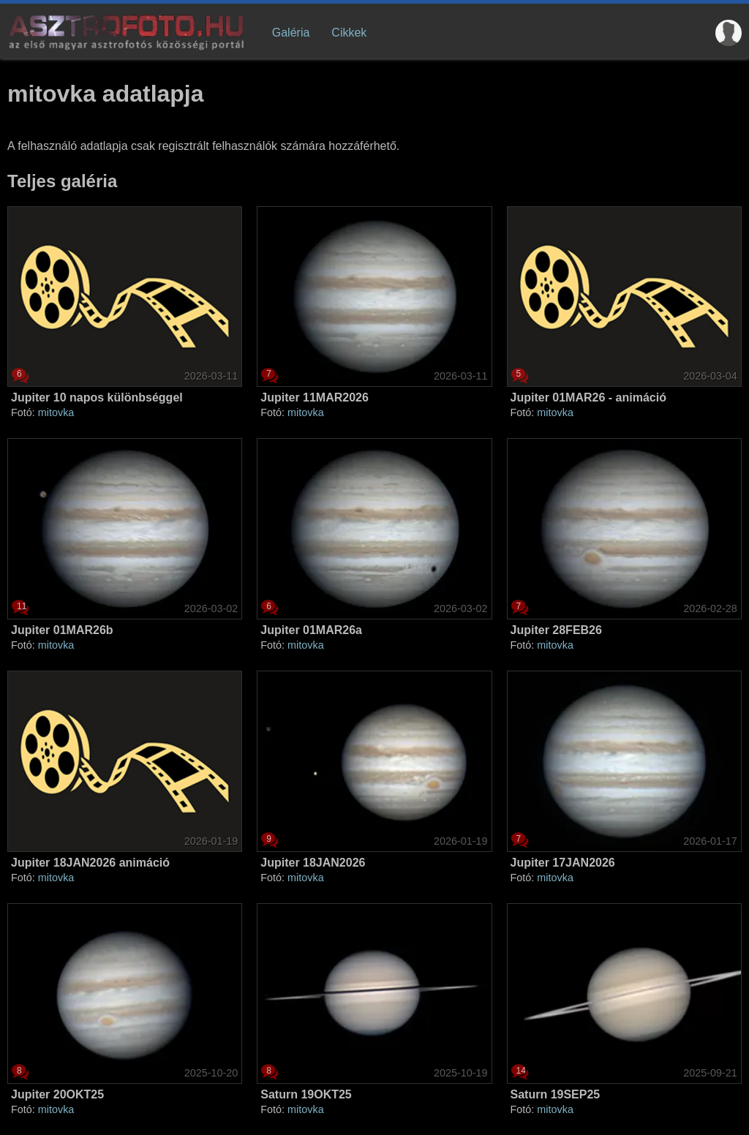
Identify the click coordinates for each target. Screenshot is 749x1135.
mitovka (56, 412)
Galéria (291, 32)
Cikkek (348, 32)
